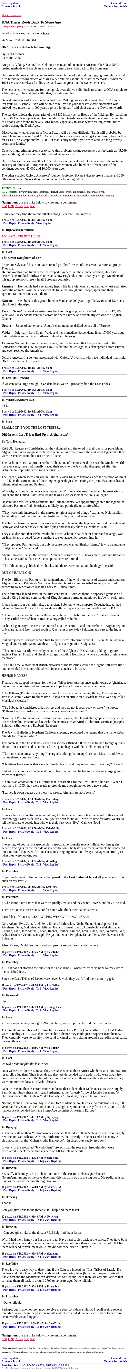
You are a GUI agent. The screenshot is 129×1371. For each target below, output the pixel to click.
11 (3, 985)
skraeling (51, 861)
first (4, 206)
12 (3, 1007)
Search (16, 6)
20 (3, 1323)
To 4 (38, 802)
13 (3, 1047)
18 (3, 1253)
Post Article (120, 6)
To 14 (39, 1161)
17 (3, 1216)
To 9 (38, 1010)
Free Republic (10, 3)
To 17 (39, 1256)
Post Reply (9, 223)
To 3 (38, 393)
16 (3, 1187)
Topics (107, 6)
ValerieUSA (53, 828)
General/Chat (119, 3)
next (26, 206)
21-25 (19, 206)
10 (3, 952)
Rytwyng (52, 1117)
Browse (6, 6)
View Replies (43, 223)
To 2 (38, 371)
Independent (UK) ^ (13, 26)
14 (3, 1117)
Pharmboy (52, 799)
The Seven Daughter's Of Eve (21, 236)
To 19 (39, 1326)
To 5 (38, 831)
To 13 (39, 1289)
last (32, 206)
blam (49, 219)
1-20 (11, 206)
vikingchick (54, 1007)
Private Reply (26, 223)
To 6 (38, 890)
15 (3, 1157)
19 (3, 1286)
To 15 (39, 1219)
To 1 (38, 245)
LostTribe (52, 886)
